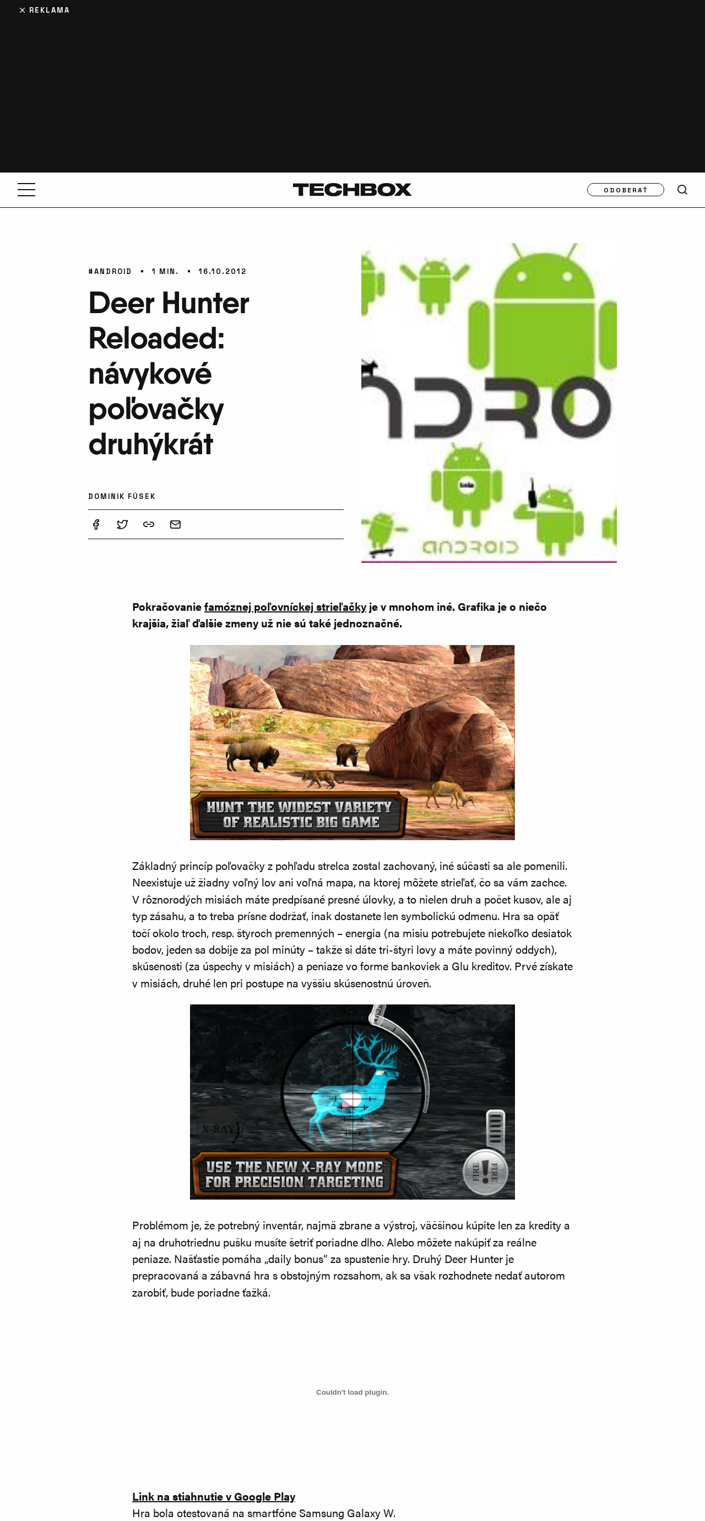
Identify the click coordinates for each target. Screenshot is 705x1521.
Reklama (49, 9)
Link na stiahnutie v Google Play (213, 1496)
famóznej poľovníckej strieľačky (285, 606)
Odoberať (626, 190)
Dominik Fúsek (122, 496)
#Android (110, 271)
